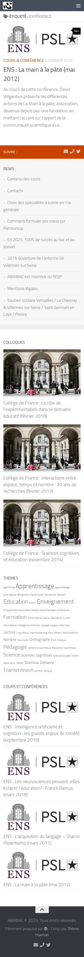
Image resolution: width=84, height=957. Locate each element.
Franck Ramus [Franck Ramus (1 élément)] (35, 618)
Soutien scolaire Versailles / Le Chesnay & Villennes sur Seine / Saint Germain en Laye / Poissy (40, 307)
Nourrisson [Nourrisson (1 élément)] (23, 640)
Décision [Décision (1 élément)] (61, 594)
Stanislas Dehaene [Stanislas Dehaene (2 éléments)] (39, 662)
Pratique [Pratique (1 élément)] (61, 640)
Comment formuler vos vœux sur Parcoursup (34, 225)
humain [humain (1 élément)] (66, 618)
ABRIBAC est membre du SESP (34, 276)
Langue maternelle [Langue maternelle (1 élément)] (60, 625)
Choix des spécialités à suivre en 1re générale (37, 206)
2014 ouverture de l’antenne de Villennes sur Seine (33, 262)
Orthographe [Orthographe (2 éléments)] (40, 639)
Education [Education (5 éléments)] (15, 601)
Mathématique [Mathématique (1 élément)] (70, 632)
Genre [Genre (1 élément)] (46, 618)
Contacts (15, 190)
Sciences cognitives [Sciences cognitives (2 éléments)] (36, 655)
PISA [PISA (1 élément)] (53, 640)
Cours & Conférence (23, 60)
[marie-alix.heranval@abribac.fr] (66, 151)
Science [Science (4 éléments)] (11, 654)
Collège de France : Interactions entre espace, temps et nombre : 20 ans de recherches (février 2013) (39, 484)
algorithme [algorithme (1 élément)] (9, 587)
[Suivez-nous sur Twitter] (78, 151)
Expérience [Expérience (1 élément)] (63, 610)
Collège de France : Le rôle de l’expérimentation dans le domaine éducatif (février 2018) (37, 409)
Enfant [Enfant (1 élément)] (32, 602)
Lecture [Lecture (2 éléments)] (9, 632)
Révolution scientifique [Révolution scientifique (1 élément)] (64, 647)
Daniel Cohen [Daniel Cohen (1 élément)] (37, 594)
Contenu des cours (23, 179)
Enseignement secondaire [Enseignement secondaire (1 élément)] (16, 610)
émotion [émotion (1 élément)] (38, 670)
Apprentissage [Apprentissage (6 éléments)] (34, 586)
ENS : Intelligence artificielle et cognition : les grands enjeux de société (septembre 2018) (41, 733)
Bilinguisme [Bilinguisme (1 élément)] (23, 594)
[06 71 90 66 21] (72, 151)
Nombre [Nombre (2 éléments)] (9, 639)
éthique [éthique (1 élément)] (48, 670)
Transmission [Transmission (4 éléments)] (18, 670)
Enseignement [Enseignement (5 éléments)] (55, 601)
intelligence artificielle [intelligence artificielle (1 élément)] (29, 625)
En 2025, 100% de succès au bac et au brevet (39, 243)
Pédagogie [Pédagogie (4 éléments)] (15, 647)
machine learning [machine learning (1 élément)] (38, 632)
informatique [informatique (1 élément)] (10, 625)
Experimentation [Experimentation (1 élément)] (48, 610)
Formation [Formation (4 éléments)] (15, 617)
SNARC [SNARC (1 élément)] (20, 663)
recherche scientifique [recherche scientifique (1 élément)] (39, 647)
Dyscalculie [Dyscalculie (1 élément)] (50, 594)
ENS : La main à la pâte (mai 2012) (36, 884)
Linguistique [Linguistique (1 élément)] (22, 632)
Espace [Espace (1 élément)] (35, 610)
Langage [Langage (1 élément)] (45, 625)
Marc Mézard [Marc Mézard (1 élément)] (55, 632)
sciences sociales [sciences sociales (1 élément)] (62, 655)
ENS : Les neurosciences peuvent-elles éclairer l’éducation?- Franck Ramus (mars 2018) (41, 788)
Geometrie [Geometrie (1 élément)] (56, 618)
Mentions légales (22, 288)
